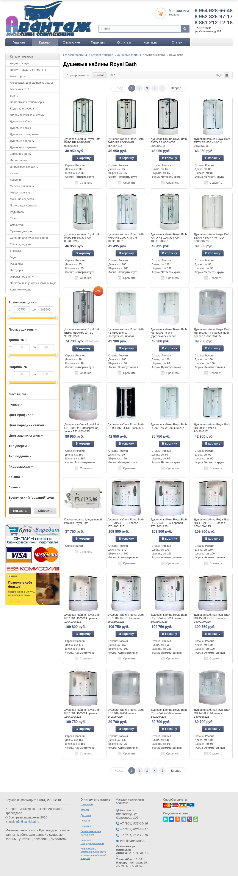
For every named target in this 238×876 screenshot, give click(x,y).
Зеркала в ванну (20, 153)
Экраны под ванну (22, 276)
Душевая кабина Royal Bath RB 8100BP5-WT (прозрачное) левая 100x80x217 (169, 334)
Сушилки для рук (21, 231)
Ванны (14, 95)
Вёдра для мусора (22, 108)
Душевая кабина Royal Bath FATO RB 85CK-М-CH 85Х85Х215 (212, 142)
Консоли (15, 179)
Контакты (151, 42)
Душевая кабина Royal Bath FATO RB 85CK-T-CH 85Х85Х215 (82, 238)
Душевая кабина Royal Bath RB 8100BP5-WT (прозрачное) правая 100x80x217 (126, 334)
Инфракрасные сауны (24, 166)
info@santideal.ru (27, 821)
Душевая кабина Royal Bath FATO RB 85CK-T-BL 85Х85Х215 (169, 142)
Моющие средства (22, 199)
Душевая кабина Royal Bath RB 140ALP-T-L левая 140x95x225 (212, 713)
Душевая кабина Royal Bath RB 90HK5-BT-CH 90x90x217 (126, 426)
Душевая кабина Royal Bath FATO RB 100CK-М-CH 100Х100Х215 (126, 238)
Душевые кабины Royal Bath (100, 64)
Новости (85, 820)
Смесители (17, 224)
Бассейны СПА (20, 89)
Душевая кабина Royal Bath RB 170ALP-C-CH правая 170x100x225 (82, 618)
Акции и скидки (20, 63)
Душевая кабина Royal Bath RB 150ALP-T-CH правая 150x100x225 (126, 618)
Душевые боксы (20, 128)
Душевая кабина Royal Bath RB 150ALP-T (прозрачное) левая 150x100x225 (82, 428)
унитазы (25, 839)
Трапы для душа (20, 244)
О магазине (71, 42)
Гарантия (98, 42)
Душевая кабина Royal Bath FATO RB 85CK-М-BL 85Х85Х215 (126, 142)
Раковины (16, 263)
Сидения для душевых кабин (29, 237)
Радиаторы (17, 212)
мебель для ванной (31, 834)
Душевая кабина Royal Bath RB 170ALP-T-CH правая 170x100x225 (169, 523)
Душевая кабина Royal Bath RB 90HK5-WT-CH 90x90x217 (212, 428)
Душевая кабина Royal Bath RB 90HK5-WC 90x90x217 (169, 426)
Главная (19, 42)
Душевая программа (23, 147)
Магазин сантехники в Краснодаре (31, 830)
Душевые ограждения (24, 134)
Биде (13, 257)
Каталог (45, 42)
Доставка (86, 815)
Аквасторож (17, 76)
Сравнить (86, 182)
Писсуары (16, 270)
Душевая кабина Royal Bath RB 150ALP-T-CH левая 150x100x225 (169, 618)
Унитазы (15, 250)
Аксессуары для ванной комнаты (31, 82)
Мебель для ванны (22, 186)
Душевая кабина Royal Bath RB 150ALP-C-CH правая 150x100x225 (82, 713)
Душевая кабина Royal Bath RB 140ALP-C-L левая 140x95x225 (126, 713)
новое (99, 75)
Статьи (177, 42)
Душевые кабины (21, 121)
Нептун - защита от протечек (28, 69)
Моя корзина (179, 10)
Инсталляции (18, 160)
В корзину (83, 158)
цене (112, 75)
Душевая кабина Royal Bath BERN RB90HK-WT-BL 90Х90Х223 (82, 333)
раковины (41, 839)
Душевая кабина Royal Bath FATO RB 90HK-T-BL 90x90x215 (82, 142)
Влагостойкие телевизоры (27, 102)
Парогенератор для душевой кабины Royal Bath (83, 521)
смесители (59, 839)
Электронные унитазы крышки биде (33, 283)
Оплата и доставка (124, 43)
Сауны (14, 218)
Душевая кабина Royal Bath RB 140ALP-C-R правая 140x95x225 (169, 713)
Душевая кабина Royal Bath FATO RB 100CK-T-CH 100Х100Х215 (169, 238)
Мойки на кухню (20, 192)
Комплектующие (20, 289)
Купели (14, 173)
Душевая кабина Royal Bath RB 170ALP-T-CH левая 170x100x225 (126, 523)
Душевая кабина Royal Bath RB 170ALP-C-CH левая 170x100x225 (212, 523)
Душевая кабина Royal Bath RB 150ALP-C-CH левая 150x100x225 (212, 618)
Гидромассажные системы (27, 115)
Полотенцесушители (23, 205)
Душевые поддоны (22, 140)
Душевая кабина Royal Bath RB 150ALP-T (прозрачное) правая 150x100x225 (212, 333)
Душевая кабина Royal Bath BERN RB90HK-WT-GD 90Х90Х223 (212, 238)
